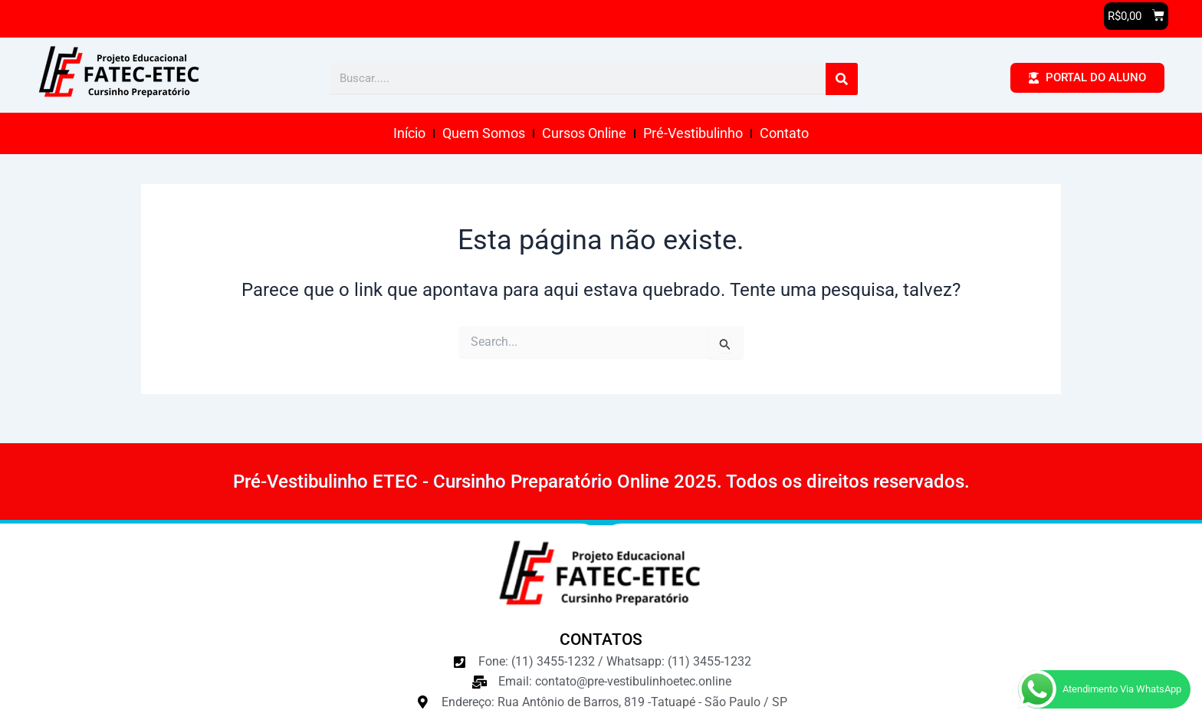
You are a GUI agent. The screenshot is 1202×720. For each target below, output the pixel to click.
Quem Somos (483, 133)
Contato (784, 133)
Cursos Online (584, 133)
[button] (1136, 16)
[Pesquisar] (842, 79)
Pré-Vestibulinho (693, 133)
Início (409, 133)
